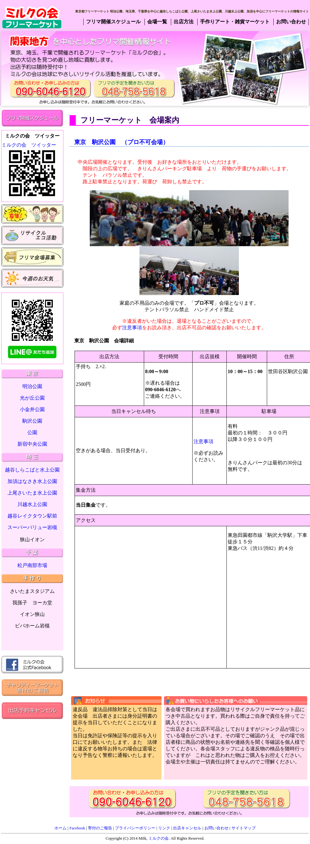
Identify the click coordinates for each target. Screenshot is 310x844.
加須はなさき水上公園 (32, 481)
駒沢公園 (32, 421)
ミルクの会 (158, 838)
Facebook (77, 828)
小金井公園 (32, 409)
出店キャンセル (187, 828)
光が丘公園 (32, 398)
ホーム (60, 828)
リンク (164, 828)
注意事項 (132, 327)
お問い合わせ (216, 828)
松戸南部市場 (32, 565)
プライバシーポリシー (135, 828)
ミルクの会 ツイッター (29, 145)
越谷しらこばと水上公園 (32, 469)
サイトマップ (243, 828)
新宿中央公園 (32, 444)
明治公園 (32, 386)
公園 (32, 432)
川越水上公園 (32, 504)
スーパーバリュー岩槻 (32, 527)
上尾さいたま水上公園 (32, 492)
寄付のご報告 (100, 828)
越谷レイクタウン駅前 (32, 515)
